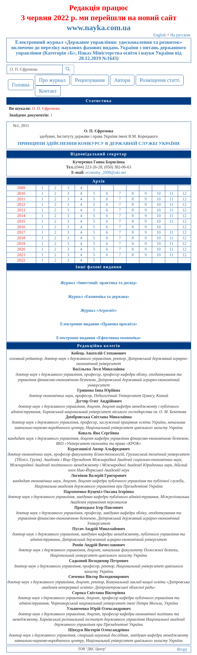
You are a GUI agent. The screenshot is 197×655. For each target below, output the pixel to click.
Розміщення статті (160, 80)
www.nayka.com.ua (99, 27)
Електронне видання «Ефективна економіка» (98, 338)
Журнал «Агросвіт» (99, 310)
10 (158, 193)
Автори (122, 80)
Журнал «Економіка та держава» (98, 296)
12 (184, 193)
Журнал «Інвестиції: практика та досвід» (98, 283)
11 (171, 193)
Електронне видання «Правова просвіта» (98, 324)
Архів (98, 181)
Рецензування (90, 80)
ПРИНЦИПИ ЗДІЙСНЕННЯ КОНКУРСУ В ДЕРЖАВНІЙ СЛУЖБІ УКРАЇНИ (98, 143)
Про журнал (52, 80)
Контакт (48, 91)
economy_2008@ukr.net (106, 172)
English (159, 35)
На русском (180, 35)
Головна (21, 85)
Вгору (182, 649)
